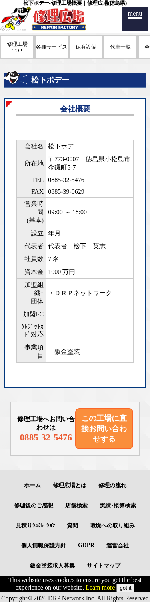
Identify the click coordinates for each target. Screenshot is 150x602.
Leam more (100, 587)
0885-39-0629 (66, 191)
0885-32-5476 (66, 179)
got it (125, 588)
